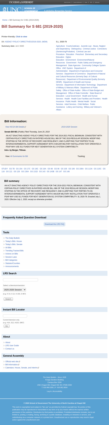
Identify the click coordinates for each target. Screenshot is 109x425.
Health (67, 99)
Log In (49, 391)
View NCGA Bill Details (15, 127)
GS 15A (19, 169)
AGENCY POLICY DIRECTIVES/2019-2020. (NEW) (26, 42)
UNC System (67, 68)
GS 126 (17, 171)
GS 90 (56, 169)
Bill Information (12, 365)
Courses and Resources (77, 2)
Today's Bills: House (13, 241)
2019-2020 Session (69, 127)
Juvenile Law (86, 46)
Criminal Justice (89, 49)
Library (86, 2)
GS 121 (9, 171)
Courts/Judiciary (72, 46)
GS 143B (50, 171)
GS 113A (89, 169)
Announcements (12, 266)
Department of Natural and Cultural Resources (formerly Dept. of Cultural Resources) (80, 76)
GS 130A (25, 171)
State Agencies (74, 65)
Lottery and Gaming (74, 107)
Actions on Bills (11, 254)
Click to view (21, 37)
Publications (97, 2)
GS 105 (64, 169)
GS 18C (35, 169)
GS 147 (59, 171)
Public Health (70, 101)
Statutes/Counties (12, 263)
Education (70, 54)
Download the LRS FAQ (54, 224)
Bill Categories (11, 260)
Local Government (73, 96)
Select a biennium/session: (14, 285)
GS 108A (80, 169)
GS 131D (34, 171)
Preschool (79, 54)
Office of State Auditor (72, 90)
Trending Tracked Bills (14, 251)
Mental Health (83, 101)
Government (71, 63)
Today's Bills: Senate (13, 244)
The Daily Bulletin (12, 238)
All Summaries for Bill (19, 156)
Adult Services (70, 104)
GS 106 (71, 169)
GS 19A (43, 169)
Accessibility (57, 391)
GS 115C (97, 169)
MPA (91, 2)
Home (4, 20)
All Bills (8, 248)
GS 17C (27, 169)
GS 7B (12, 169)
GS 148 (66, 171)
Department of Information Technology (80, 85)
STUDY (5, 169)
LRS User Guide (12, 345)
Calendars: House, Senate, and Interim (22, 368)
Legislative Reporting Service (58, 11)
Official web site (12, 361)
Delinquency (76, 49)
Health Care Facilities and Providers (86, 99)
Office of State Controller (78, 93)
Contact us (9, 349)
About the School (67, 2)
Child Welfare (83, 104)
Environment (71, 60)
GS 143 (42, 171)
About (7, 342)
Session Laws (11, 257)
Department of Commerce (75, 74)
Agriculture (60, 46)
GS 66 (50, 169)
